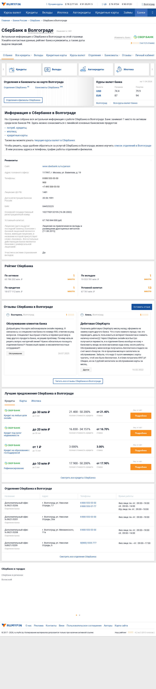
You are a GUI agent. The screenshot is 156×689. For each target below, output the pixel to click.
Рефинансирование (14, 468)
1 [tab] (76, 615)
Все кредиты (22, 55)
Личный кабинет (144, 55)
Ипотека (62, 12)
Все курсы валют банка (125, 103)
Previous (3, 69)
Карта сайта (121, 625)
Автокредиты (82, 12)
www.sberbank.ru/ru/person (56, 166)
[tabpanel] (76, 575)
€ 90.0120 (127, 4)
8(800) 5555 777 (88, 543)
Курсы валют (12, 12)
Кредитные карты (107, 12)
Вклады (47, 12)
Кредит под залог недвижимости (13, 434)
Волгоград (101, 103)
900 (44, 182)
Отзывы (126, 55)
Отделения (94, 55)
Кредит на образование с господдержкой (16, 451)
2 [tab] (79, 615)
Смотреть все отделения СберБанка (78, 556)
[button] (78, 160)
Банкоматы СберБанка (49, 87)
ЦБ (104, 4)
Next (152, 69)
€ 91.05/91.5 (86, 4)
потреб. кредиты (16, 127)
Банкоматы (111, 55)
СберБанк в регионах (12, 575)
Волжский (7, 579)
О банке (7, 55)
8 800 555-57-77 (88, 506)
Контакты (51, 625)
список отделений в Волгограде (132, 145)
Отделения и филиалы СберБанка (23, 100)
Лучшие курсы (54, 4)
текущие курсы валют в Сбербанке (54, 140)
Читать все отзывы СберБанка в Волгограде (78, 381)
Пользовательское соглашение (84, 625)
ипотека (11, 131)
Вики (61, 625)
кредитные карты (17, 135)
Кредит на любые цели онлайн (15, 416)
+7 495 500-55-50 (51, 186)
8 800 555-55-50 (50, 178)
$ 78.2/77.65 (71, 4)
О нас (29, 625)
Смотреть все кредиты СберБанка (78, 477)
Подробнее (141, 415)
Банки (141, 12)
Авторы (108, 625)
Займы (128, 12)
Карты (23, 401)
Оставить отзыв (142, 306)
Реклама (38, 625)
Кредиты (32, 12)
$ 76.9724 (114, 4)
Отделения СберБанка (16, 87)
